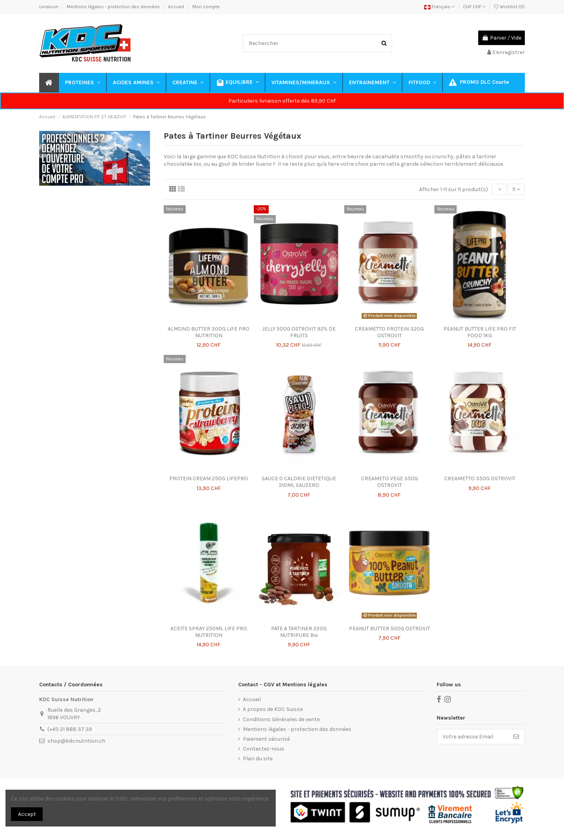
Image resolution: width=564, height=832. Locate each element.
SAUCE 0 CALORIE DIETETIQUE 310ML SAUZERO (299, 481)
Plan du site (258, 758)
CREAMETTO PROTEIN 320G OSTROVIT (389, 332)
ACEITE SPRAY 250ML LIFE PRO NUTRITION (208, 631)
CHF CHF (474, 6)
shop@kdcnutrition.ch (76, 741)
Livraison (49, 6)
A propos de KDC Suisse (273, 709)
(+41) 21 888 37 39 (69, 729)
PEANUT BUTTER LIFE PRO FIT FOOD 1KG (479, 332)
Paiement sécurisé (266, 739)
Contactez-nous (263, 748)
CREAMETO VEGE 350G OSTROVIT (389, 481)
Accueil (176, 6)
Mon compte (206, 6)
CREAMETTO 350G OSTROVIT (479, 478)
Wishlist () (509, 6)
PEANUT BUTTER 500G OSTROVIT (389, 628)
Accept (27, 814)
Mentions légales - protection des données (114, 6)
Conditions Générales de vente (281, 719)
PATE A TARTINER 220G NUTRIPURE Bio (299, 631)
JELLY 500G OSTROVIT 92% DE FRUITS (299, 332)
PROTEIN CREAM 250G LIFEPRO (208, 478)
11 (516, 189)
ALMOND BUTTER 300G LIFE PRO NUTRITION (208, 332)
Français (439, 6)
